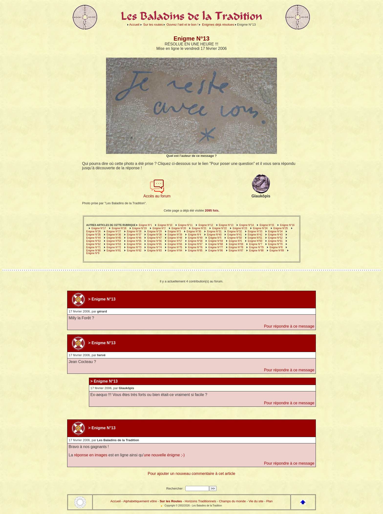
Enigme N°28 (134, 231)
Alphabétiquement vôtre (140, 501)
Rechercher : (175, 488)
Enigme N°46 (134, 237)
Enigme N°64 (134, 244)
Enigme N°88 (256, 250)
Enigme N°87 (236, 250)
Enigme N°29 (154, 231)
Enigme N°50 (234, 237)
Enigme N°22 (219, 228)
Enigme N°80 (93, 250)
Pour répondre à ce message (289, 326)
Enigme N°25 (280, 228)
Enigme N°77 (215, 247)
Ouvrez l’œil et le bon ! (182, 24)
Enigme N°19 (139, 228)
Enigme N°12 (206, 225)
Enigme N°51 (255, 237)
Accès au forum (156, 194)
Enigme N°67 (195, 244)
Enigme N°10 (165, 225)
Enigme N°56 (154, 241)
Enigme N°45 (113, 237)
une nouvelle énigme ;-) (164, 455)
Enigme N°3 (174, 231)
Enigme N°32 (234, 231)
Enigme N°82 (134, 250)
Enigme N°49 (195, 237)
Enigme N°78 (236, 247)
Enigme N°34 (275, 231)
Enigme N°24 (260, 228)
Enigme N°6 (235, 241)
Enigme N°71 (93, 247)
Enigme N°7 (255, 244)
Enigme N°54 (113, 241)
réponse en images (90, 455)
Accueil (134, 24)
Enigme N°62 (93, 244)
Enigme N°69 (236, 244)
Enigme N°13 (226, 225)
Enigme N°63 (113, 244)
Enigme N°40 (214, 234)
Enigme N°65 (154, 244)
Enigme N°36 (113, 234)
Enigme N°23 (240, 228)
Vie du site (256, 501)
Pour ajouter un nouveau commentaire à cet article (191, 473)
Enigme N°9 (92, 253)
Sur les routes (153, 24)
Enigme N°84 (175, 250)
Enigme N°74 (154, 247)
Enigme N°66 (175, 244)
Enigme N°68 (215, 244)
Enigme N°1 (145, 225)
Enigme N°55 (134, 241)
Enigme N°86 (215, 250)
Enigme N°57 (175, 241)
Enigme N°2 (159, 228)
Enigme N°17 (99, 228)
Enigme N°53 (93, 241)
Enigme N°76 (195, 247)
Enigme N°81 (113, 250)
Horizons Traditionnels (200, 501)
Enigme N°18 (119, 228)
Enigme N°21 (199, 228)
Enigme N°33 (255, 231)
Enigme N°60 (255, 241)
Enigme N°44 (93, 237)
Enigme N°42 (255, 234)
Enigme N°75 (175, 247)
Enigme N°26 (93, 231)
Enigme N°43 (275, 234)
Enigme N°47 (154, 237)
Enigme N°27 (113, 231)
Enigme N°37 (134, 234)
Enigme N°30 (194, 231)
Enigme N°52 (275, 237)
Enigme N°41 (234, 234)
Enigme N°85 (195, 250)
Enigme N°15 (267, 225)
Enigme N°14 (246, 225)
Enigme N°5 (214, 237)
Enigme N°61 (275, 241)
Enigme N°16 (287, 225)
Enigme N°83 (154, 250)
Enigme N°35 (93, 234)
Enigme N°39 (175, 234)
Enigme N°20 (179, 228)
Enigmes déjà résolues (218, 24)
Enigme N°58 (195, 241)
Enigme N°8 (275, 247)
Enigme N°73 (134, 247)
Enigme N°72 (113, 247)
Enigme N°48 (175, 237)
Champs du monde (232, 501)
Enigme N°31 (214, 231)
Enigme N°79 (256, 247)
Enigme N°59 (215, 241)
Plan (269, 501)
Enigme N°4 (194, 234)
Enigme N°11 (185, 225)
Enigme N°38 (154, 234)
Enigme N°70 (275, 244)
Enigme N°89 (276, 250)
